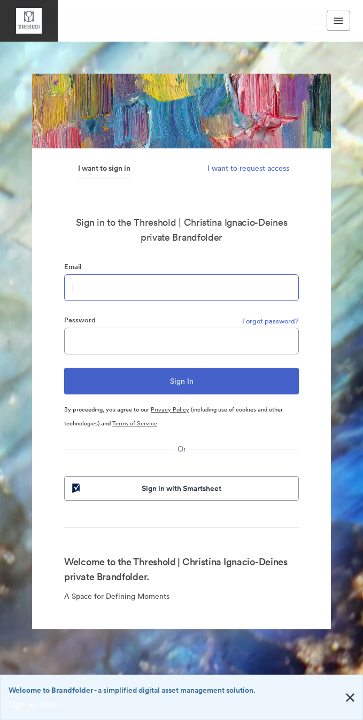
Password (80, 320)
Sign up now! (33, 704)
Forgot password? (270, 321)
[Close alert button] (350, 697)
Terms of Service (134, 423)
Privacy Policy (170, 409)
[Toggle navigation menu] (338, 21)
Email (72, 266)
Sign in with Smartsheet (145, 488)
